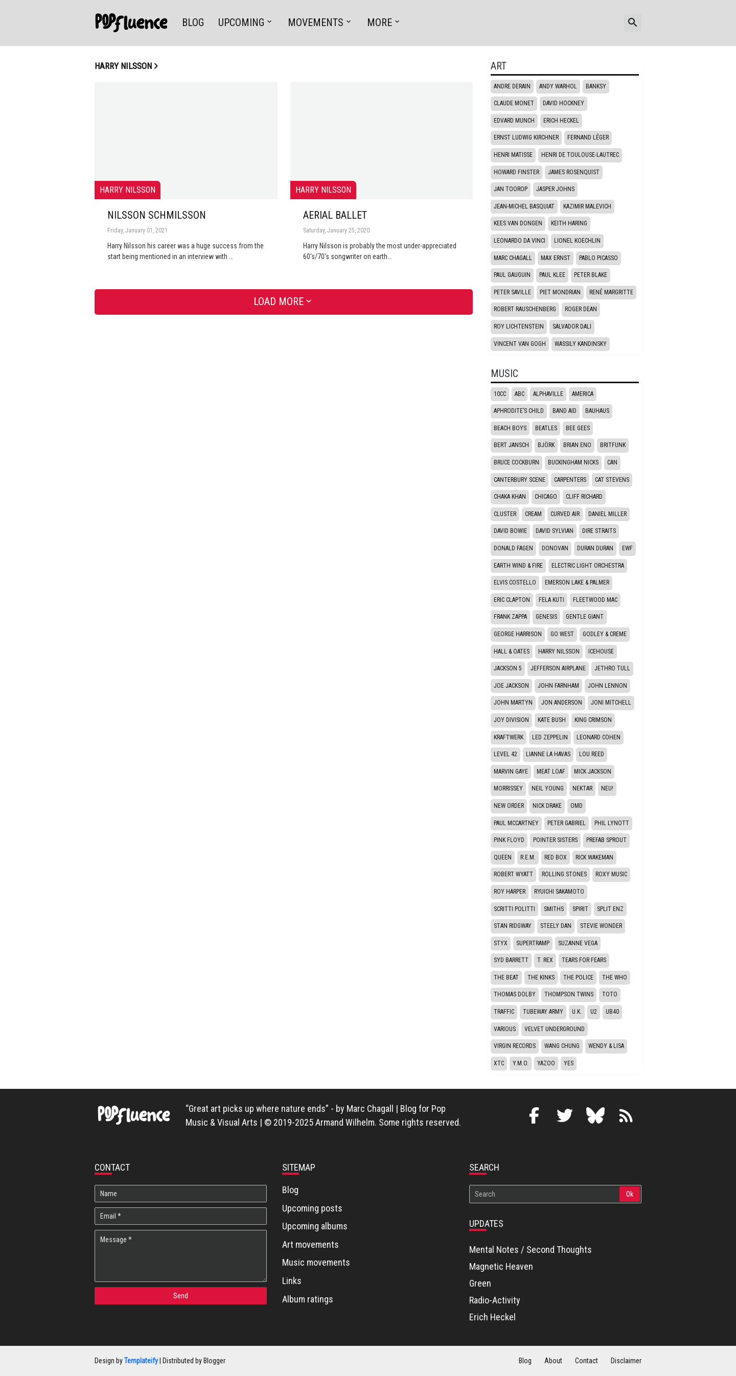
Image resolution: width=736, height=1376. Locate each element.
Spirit (580, 909)
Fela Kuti (551, 599)
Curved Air (565, 514)
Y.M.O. (520, 1063)
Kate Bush (552, 720)
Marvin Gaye (511, 771)
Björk (546, 445)
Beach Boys (510, 428)
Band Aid (565, 410)
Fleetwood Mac (595, 599)
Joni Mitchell (611, 702)
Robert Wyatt (513, 874)
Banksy (596, 86)
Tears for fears (584, 960)
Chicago (546, 496)
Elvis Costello (515, 582)
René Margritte (611, 292)
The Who (614, 977)
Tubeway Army (543, 1011)
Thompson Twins (568, 994)
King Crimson (593, 720)
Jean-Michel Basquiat (524, 206)
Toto (609, 994)
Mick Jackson (592, 771)
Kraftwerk (508, 737)
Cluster (505, 514)
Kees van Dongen (518, 223)
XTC (499, 1063)
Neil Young (548, 788)
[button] (632, 23)
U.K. (577, 1011)
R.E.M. (528, 857)
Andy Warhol (558, 86)
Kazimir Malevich (587, 206)
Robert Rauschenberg (525, 309)
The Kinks (541, 977)
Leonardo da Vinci (519, 240)
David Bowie (510, 530)
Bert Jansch (511, 445)
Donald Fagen (513, 548)
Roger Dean (581, 309)
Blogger (214, 1361)
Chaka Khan (510, 496)
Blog (193, 22)
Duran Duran (595, 548)
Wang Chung (562, 1046)
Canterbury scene (519, 479)
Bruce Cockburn (516, 462)
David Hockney (563, 103)
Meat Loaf (551, 771)
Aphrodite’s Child (519, 410)
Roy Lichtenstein (519, 326)
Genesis (546, 616)
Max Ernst (555, 258)
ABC (519, 394)
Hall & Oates (512, 651)
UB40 (612, 1011)
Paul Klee (552, 274)
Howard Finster (516, 172)
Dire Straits (599, 530)
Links (292, 1280)
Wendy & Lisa (606, 1046)
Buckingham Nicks (573, 462)
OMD (576, 805)
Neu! (607, 788)
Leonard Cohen (598, 737)
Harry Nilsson (559, 651)
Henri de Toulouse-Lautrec (580, 154)
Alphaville (548, 394)
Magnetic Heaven (501, 1266)
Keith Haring (569, 223)
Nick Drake (547, 805)
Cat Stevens (612, 479)
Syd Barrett (511, 960)
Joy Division (511, 720)
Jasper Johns (555, 189)
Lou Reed (591, 754)
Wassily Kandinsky (581, 343)
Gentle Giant (585, 616)
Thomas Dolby (515, 994)
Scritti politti (514, 909)
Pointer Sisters (555, 840)
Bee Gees (578, 428)
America (582, 394)
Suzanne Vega (577, 943)
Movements (315, 22)
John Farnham (558, 685)
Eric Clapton (512, 599)
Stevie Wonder (601, 925)
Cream (533, 514)
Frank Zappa (510, 616)
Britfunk (613, 445)
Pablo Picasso (598, 258)
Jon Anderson (561, 702)
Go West (562, 634)
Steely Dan (555, 925)
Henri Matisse (513, 154)
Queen (503, 857)
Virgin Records (515, 1046)
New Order (509, 805)
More (379, 22)
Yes (568, 1063)
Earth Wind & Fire (518, 565)
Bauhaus (597, 410)
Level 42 (505, 754)
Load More (279, 301)
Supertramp (532, 943)
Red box (555, 857)
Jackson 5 (508, 668)
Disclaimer (626, 1361)
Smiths (554, 909)
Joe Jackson (511, 685)
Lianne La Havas (548, 754)
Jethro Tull (612, 668)
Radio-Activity (494, 1300)
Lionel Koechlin (577, 240)
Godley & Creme (605, 634)
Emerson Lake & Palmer (577, 582)
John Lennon (607, 685)
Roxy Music (611, 874)
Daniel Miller (607, 514)
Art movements (310, 1244)
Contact (586, 1361)
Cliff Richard (584, 496)
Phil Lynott (611, 823)
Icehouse (601, 651)
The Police (578, 977)
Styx (501, 943)
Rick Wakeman (594, 857)
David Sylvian (554, 530)
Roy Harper (509, 891)
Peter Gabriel (566, 823)
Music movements (316, 1262)
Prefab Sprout (606, 840)
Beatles (546, 428)
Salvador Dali (572, 326)
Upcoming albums (315, 1226)
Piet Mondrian (560, 292)
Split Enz (610, 909)
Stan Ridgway (513, 925)
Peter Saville (512, 292)
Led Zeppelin (550, 737)
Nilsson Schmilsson (156, 216)
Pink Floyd (509, 840)
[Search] (545, 1194)
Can (612, 462)
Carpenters (570, 479)
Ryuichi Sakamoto (559, 891)
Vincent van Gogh (520, 343)
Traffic (504, 1011)
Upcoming (241, 22)
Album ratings (307, 1299)
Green (480, 1283)
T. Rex (545, 960)
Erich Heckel (561, 120)
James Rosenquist (574, 172)
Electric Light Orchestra (587, 565)
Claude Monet (514, 103)
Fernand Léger (588, 137)
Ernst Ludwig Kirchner (526, 137)
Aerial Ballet (335, 216)
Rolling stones (564, 874)
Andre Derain (512, 86)
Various (505, 1029)
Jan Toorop (510, 189)
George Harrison (518, 634)
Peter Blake (590, 274)
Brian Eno (577, 445)
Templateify (141, 1361)
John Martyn (513, 702)
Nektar (582, 788)
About (553, 1361)
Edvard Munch (514, 120)
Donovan (555, 548)
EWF (627, 548)
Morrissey (508, 788)
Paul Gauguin (512, 274)
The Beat (506, 977)
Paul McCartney (516, 823)
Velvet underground (554, 1029)
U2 (593, 1011)
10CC (500, 394)
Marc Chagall (513, 258)
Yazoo (546, 1063)
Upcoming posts (312, 1208)
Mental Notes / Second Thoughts (530, 1249)
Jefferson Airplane (558, 668)
